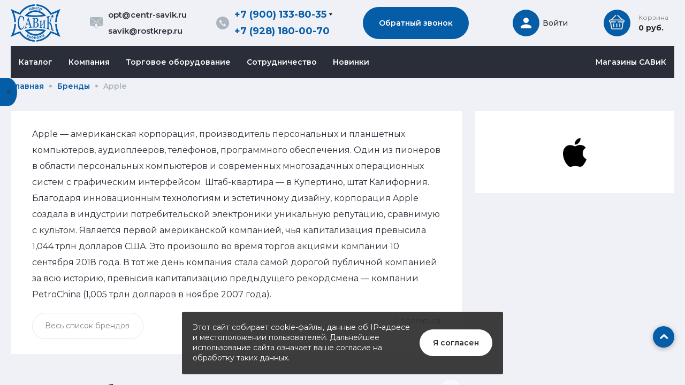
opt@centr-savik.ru (147, 15)
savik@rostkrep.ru (145, 31)
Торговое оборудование (178, 62)
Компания (89, 62)
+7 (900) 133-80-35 (280, 14)
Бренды (73, 86)
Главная (28, 86)
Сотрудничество (282, 62)
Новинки (351, 62)
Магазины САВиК (631, 62)
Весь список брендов (87, 325)
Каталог (35, 62)
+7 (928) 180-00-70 (282, 31)
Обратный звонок (416, 23)
